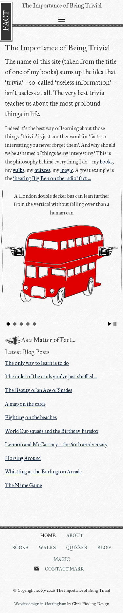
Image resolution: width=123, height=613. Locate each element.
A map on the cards (25, 404)
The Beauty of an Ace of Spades (38, 390)
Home (48, 535)
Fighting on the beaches (31, 417)
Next (108, 251)
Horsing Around (23, 458)
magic (66, 170)
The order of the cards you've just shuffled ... (51, 376)
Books (20, 548)
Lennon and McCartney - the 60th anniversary (56, 444)
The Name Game (23, 485)
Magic (61, 559)
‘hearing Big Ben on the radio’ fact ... (52, 178)
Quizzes (76, 548)
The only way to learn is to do (37, 363)
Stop (114, 324)
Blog (104, 548)
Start (110, 324)
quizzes (42, 170)
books (106, 162)
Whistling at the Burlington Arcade (43, 471)
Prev (15, 251)
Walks (47, 548)
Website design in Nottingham (40, 603)
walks (18, 170)
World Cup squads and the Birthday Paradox (51, 431)
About (74, 535)
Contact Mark (64, 569)
